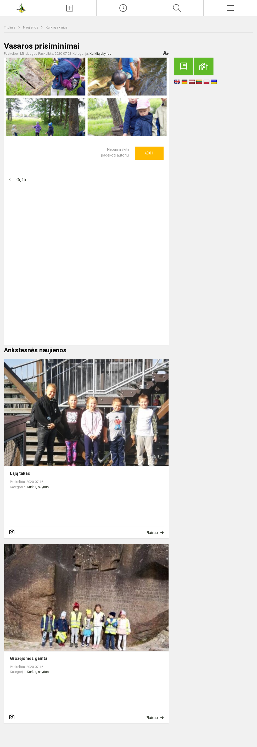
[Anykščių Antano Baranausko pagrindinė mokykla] (21, 7)
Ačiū (149, 153)
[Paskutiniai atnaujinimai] (123, 8)
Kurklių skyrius (57, 27)
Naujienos (31, 27)
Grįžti (21, 179)
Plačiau (152, 533)
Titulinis (10, 27)
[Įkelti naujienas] (70, 8)
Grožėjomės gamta (28, 658)
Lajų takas (20, 473)
